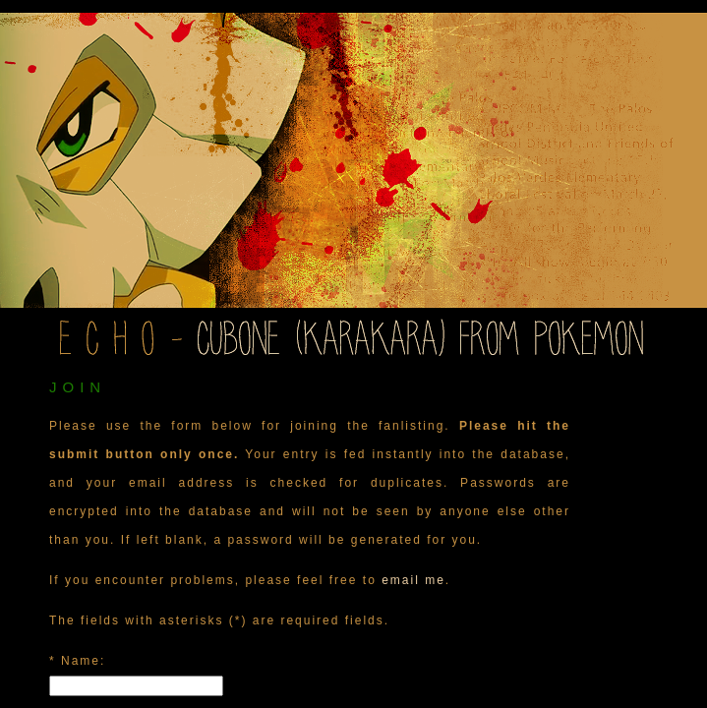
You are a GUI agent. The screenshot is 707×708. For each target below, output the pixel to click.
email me (413, 580)
